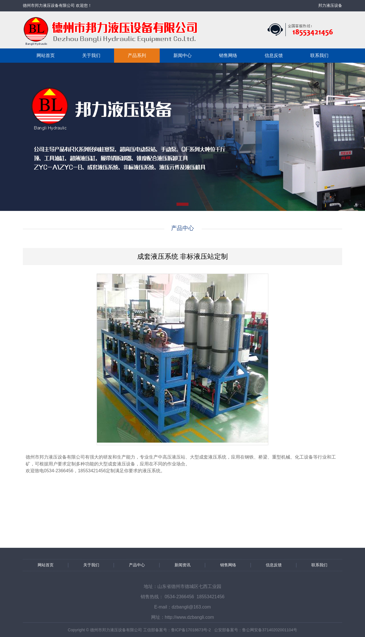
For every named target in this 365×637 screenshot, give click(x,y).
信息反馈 (274, 55)
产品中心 (137, 565)
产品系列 (137, 55)
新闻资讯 (182, 565)
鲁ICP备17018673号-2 (191, 630)
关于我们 (91, 55)
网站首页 (45, 55)
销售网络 (228, 55)
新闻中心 (182, 55)
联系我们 (319, 55)
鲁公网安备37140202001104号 (269, 630)
